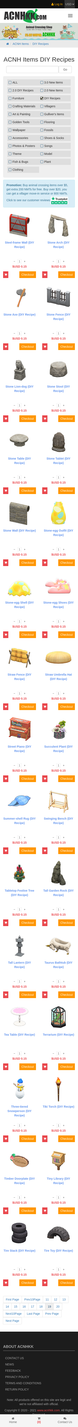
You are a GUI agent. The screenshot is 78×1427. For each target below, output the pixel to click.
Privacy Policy (17, 1377)
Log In (57, 4)
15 (15, 1306)
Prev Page (52, 1313)
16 (24, 1306)
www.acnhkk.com (48, 1410)
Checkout (27, 274)
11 (47, 1299)
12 (55, 1299)
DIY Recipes (40, 44)
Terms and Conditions (23, 1383)
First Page (12, 1299)
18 (41, 1306)
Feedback (13, 1370)
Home (13, 1420)
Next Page (12, 1320)
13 (64, 1299)
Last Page (33, 1313)
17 (32, 1306)
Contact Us (14, 1358)
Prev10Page (32, 1299)
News (9, 1364)
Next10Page (14, 1313)
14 (7, 1306)
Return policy (17, 1389)
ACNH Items (21, 44)
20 (57, 1306)
